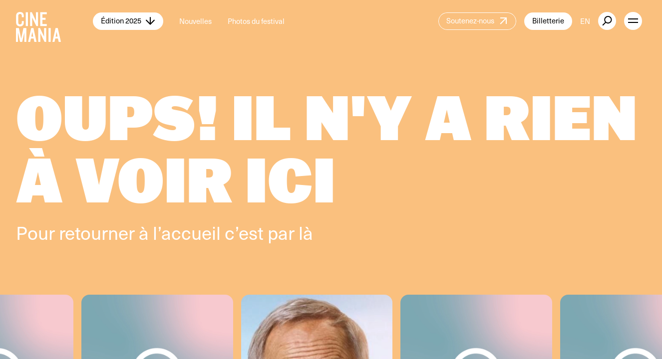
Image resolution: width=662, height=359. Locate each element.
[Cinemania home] (54, 21)
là (306, 232)
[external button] (607, 21)
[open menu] (633, 21)
